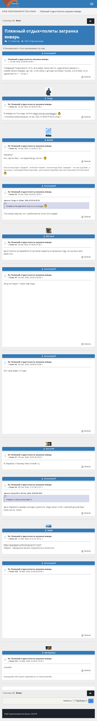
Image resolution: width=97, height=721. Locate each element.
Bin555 (50, 140)
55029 (50, 530)
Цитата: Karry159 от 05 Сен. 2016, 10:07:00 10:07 (23, 493)
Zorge (50, 98)
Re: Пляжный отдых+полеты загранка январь (30, 104)
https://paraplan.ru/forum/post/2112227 (22, 545)
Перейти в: (67, 701)
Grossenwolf (50, 53)
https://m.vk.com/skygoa (45, 113)
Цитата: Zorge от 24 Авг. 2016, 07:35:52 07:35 (22, 200)
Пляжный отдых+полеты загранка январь (28, 59)
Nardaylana (49, 652)
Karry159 (50, 449)
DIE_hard (50, 236)
